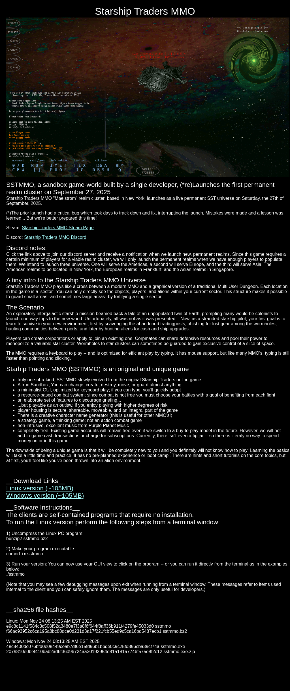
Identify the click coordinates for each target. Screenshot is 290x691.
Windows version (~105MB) (45, 495)
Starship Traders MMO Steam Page (57, 227)
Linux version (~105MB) (39, 488)
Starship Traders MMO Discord (55, 237)
